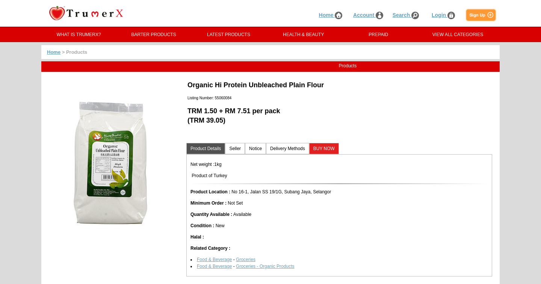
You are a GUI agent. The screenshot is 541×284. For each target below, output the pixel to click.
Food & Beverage (214, 259)
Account (368, 15)
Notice (255, 148)
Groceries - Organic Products (265, 266)
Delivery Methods (287, 148)
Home (331, 15)
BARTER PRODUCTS (153, 34)
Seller (235, 148)
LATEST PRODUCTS (228, 34)
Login (443, 15)
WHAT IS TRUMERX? (79, 34)
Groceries (245, 259)
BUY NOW (324, 148)
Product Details (205, 148)
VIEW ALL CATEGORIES (457, 34)
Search (406, 15)
